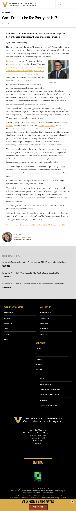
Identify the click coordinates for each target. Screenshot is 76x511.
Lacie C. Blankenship (22, 237)
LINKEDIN (38, 348)
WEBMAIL (7, 329)
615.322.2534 (38, 440)
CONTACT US (43, 334)
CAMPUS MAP (44, 329)
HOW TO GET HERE (45, 318)
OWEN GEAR (43, 400)
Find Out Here (38, 507)
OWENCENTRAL (8, 313)
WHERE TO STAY (44, 323)
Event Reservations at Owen (49, 405)
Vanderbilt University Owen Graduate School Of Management (19, 4)
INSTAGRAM (39, 370)
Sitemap (38, 443)
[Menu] (71, 4)
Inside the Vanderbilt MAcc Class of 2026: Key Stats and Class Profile (30, 273)
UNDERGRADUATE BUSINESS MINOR (50, 389)
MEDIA (6, 339)
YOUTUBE (39, 364)
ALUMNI (6, 334)
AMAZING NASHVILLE (46, 313)
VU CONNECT (8, 318)
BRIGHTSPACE (8, 323)
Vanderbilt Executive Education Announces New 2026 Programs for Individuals (34, 262)
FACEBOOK (39, 359)
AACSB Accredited (38, 477)
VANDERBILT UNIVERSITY (47, 384)
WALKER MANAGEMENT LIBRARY (49, 395)
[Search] (60, 4)
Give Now (38, 463)
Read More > (6, 266)
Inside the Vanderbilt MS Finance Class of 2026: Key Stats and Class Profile (33, 284)
